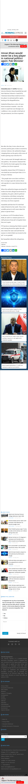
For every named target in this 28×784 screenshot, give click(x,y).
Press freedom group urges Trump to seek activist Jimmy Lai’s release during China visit (18, 530)
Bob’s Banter (4, 689)
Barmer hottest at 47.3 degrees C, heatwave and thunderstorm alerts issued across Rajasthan (17, 539)
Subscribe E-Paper (14, 37)
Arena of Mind (4, 686)
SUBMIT (5, 633)
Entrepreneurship (5, 706)
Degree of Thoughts (6, 693)
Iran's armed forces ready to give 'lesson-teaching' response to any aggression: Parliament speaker (13, 338)
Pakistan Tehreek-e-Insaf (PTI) (9, 246)
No (3, 615)
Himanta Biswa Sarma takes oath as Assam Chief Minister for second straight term (17, 522)
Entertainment (5, 704)
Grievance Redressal (7, 724)
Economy (3, 699)
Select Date (4, 734)
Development (4, 695)
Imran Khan (4, 242)
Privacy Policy (5, 721)
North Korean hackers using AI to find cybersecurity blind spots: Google (17, 553)
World (2, 85)
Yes (4, 613)
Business (11, 565)
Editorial (3, 700)
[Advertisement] (14, 14)
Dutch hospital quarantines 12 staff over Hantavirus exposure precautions (17, 578)
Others (5, 618)
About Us (4, 719)
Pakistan (3, 244)
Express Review (5, 710)
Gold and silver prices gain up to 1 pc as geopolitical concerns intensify (17, 562)
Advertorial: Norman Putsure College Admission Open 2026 (16, 515)
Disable (3, 697)
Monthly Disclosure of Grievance (10, 726)
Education (3, 702)
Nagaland (11, 517)
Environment (4, 708)
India (10, 542)
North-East (11, 526)
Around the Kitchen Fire (7, 687)
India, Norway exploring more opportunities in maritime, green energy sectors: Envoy (17, 587)
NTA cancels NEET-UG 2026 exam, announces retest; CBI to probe (17, 546)
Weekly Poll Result (21, 633)
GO (3, 739)
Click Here (23, 46)
